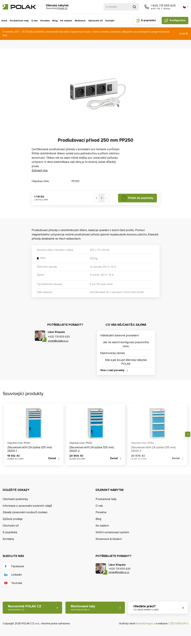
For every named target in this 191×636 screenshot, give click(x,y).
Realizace (80, 20)
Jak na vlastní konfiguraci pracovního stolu (126, 344)
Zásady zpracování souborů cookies (25, 512)
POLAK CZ (19, 7)
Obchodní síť (95, 20)
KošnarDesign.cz (145, 623)
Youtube (16, 583)
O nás (34, 20)
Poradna (45, 20)
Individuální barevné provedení (119, 335)
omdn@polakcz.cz (58, 341)
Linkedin (16, 574)
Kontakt (109, 20)
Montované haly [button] (83, 607)
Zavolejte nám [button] (146, 6)
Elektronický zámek (112, 353)
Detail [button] (52, 458)
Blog (55, 20)
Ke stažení (66, 20)
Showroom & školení (109, 539)
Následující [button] (187, 434)
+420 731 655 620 (163, 5)
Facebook (17, 566)
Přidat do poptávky (141, 198)
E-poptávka (148, 20)
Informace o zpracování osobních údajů (27, 506)
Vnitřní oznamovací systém (112, 532)
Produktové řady (19, 20)
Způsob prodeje (13, 519)
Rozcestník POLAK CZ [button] (24, 607)
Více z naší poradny (112, 370)
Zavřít (183, 33)
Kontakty (8, 539)
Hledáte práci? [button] (146, 607)
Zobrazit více (40, 170)
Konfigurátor (178, 20)
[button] (185, 6)
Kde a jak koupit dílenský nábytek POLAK (126, 362)
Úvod (4, 20)
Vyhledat (134, 6)
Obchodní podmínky (15, 499)
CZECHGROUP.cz (178, 623)
